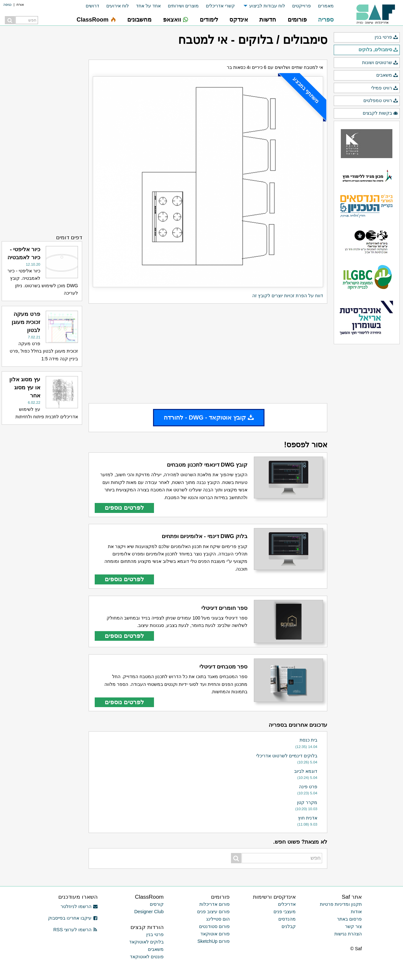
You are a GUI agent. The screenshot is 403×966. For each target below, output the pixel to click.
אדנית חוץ (307, 817)
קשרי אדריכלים (220, 5)
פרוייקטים (301, 5)
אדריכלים (287, 904)
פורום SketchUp (213, 941)
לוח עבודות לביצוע (267, 5)
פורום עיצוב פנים (213, 911)
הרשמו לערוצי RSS (75, 929)
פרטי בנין (386, 37)
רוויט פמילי (384, 88)
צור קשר (353, 926)
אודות (356, 911)
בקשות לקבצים (380, 113)
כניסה (7, 4)
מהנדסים (287, 919)
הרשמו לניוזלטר (79, 906)
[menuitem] (322, 6)
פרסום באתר (349, 919)
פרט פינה (308, 786)
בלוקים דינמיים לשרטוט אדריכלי (286, 755)
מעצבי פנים (284, 911)
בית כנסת (308, 740)
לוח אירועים (117, 5)
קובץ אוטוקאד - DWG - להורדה (209, 417)
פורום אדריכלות (214, 904)
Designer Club (149, 911)
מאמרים (326, 5)
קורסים (157, 904)
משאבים (387, 75)
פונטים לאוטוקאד (147, 956)
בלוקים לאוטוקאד (146, 941)
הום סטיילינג (218, 919)
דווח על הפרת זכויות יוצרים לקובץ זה (287, 295)
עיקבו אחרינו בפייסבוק (73, 918)
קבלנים (289, 926)
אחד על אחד (148, 5)
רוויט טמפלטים (380, 100)
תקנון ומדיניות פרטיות (341, 904)
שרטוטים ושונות (380, 62)
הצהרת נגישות (348, 933)
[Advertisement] (208, 353)
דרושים (92, 5)
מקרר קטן (307, 802)
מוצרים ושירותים (183, 5)
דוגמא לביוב (305, 771)
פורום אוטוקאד (215, 933)
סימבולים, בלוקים (378, 49)
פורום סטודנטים (214, 926)
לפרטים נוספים (124, 507)
